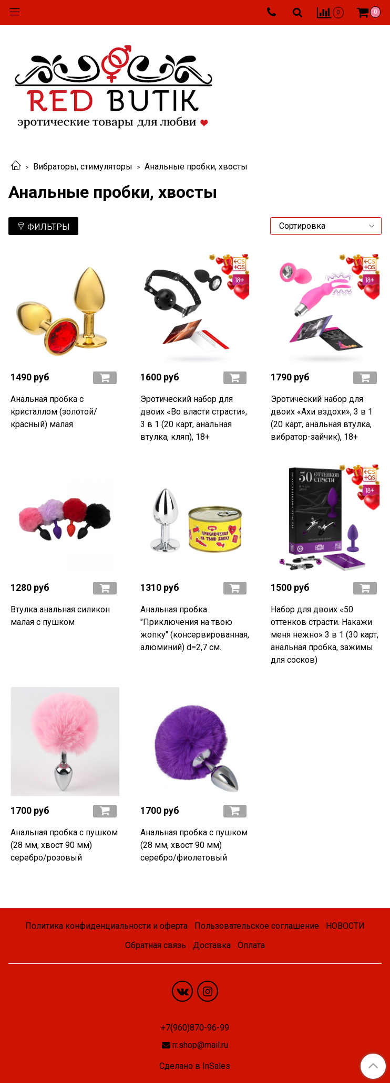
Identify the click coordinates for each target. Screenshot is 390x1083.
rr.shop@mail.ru (200, 1045)
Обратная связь (155, 945)
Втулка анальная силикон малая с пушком (60, 615)
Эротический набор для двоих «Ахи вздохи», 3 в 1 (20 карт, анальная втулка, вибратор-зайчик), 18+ (322, 418)
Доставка (212, 945)
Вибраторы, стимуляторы (82, 167)
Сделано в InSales (194, 1066)
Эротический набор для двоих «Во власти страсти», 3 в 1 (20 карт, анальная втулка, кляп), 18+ (193, 418)
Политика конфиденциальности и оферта (106, 926)
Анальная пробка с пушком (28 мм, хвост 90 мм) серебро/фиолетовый (194, 845)
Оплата (251, 945)
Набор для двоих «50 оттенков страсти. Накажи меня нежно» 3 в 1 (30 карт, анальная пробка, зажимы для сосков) (324, 634)
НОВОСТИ (345, 926)
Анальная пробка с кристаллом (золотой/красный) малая (54, 411)
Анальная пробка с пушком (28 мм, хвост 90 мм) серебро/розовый (64, 845)
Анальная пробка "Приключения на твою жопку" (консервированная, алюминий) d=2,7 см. (194, 628)
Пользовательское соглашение (256, 926)
